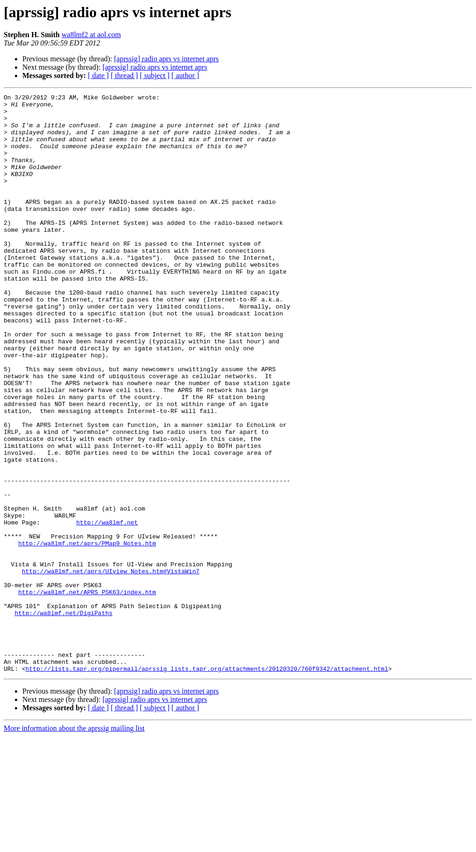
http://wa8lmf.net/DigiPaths (63, 717)
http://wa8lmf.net (107, 608)
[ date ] (98, 75)
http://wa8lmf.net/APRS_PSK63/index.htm (87, 692)
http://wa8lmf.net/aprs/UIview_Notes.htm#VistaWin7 (110, 667)
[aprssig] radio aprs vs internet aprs (166, 59)
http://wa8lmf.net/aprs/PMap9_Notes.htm (87, 633)
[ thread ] (124, 75)
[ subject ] (155, 75)
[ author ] (185, 75)
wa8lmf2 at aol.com (91, 35)
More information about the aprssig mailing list (74, 844)
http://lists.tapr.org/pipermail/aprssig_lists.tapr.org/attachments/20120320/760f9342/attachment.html (207, 784)
